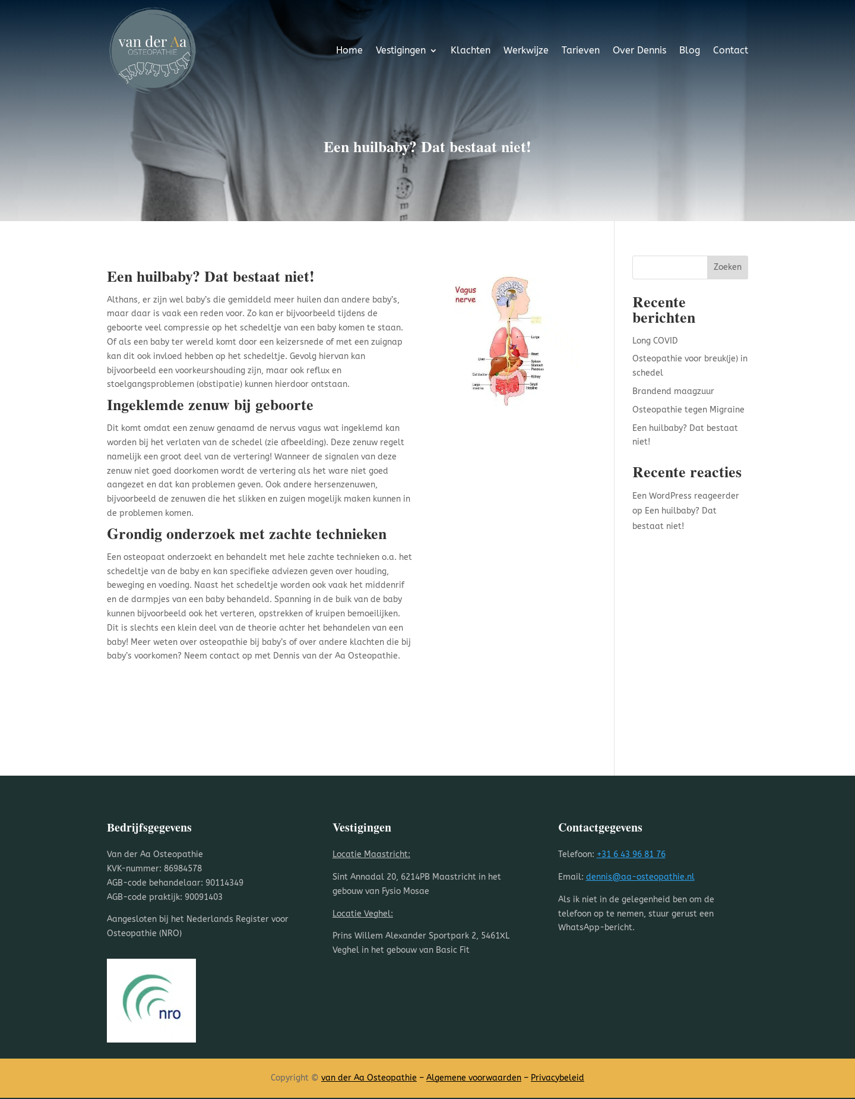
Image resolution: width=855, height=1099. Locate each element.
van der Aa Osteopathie (369, 1078)
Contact (730, 50)
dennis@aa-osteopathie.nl (640, 877)
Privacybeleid (557, 1078)
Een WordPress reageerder (685, 496)
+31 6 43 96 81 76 (631, 854)
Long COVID (655, 341)
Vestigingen (401, 50)
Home (349, 50)
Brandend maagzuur (673, 391)
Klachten (470, 50)
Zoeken (728, 267)
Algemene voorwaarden (473, 1078)
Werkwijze (526, 50)
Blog (689, 50)
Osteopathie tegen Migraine (688, 410)
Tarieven (581, 50)
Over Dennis (639, 50)
